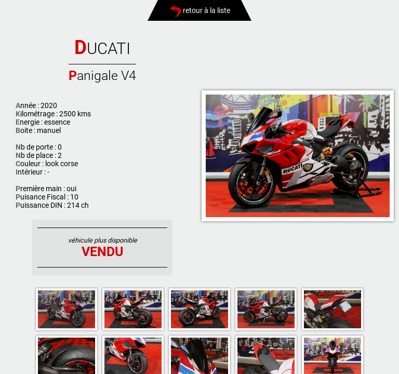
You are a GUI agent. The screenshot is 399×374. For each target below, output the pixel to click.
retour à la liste (199, 10)
